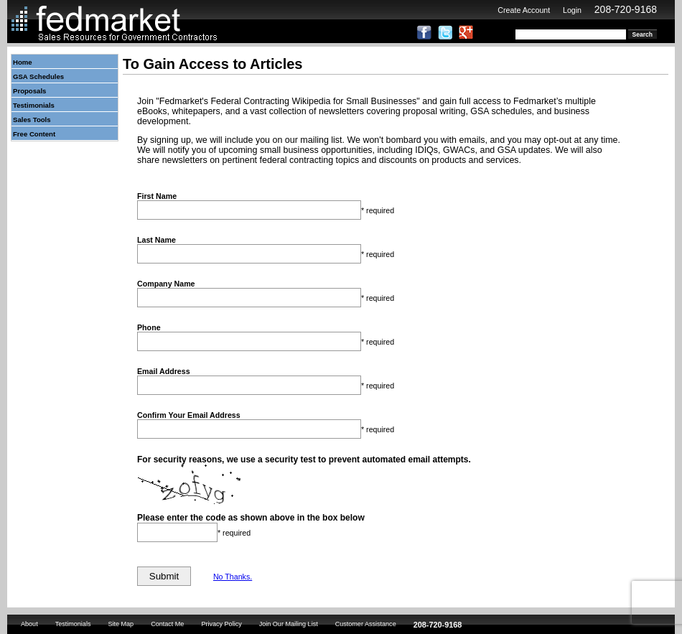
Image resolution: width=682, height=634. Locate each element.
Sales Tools (32, 119)
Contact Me (167, 624)
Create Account (524, 10)
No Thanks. (232, 576)
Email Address (163, 371)
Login (572, 10)
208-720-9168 (625, 9)
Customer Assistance (365, 624)
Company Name (166, 283)
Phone (149, 327)
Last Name (156, 240)
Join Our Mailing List (288, 624)
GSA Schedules (38, 76)
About (29, 624)
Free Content (34, 134)
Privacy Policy (221, 624)
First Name (157, 196)
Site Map (121, 624)
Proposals (29, 91)
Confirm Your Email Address (188, 415)
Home (22, 62)
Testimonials (34, 105)
